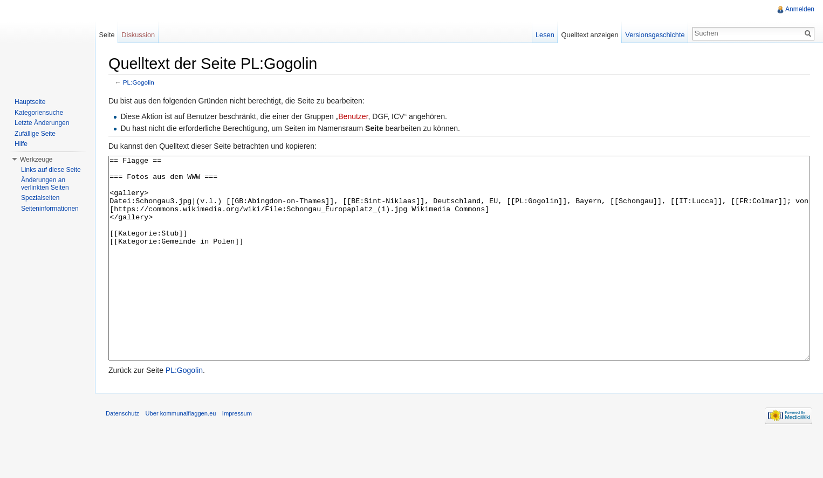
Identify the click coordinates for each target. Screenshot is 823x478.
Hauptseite (30, 102)
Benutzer (353, 116)
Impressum (237, 454)
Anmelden (799, 9)
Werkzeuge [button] (36, 159)
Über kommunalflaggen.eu (180, 454)
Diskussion (138, 35)
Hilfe (21, 144)
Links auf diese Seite (51, 170)
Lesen (545, 35)
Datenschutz (122, 454)
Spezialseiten (40, 198)
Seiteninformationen (50, 208)
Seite (106, 35)
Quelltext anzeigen (590, 35)
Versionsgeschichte (654, 35)
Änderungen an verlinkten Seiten (45, 183)
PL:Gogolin (138, 82)
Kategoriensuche (39, 112)
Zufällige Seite (35, 133)
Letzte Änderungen (42, 123)
